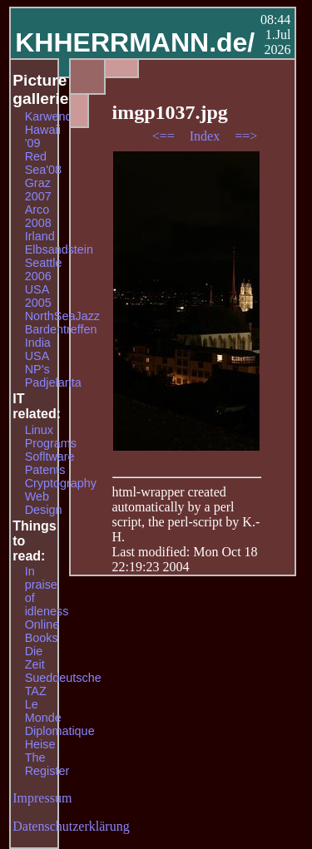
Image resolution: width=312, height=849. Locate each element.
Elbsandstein (59, 249)
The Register (47, 764)
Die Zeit (35, 657)
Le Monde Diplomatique (60, 718)
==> (246, 136)
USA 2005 (38, 296)
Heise (40, 744)
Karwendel (53, 116)
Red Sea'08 (43, 163)
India (38, 342)
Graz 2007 (38, 189)
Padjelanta (53, 382)
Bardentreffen (61, 329)
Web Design (43, 503)
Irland (40, 236)
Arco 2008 (38, 216)
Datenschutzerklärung (70, 826)
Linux (39, 430)
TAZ (36, 691)
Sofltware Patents (50, 463)
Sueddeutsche (63, 677)
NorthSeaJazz (62, 316)
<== (165, 136)
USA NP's (37, 362)
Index (206, 136)
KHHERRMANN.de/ (135, 42)
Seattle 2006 (43, 269)
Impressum (42, 798)
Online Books (42, 631)
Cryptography (61, 483)
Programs (51, 443)
